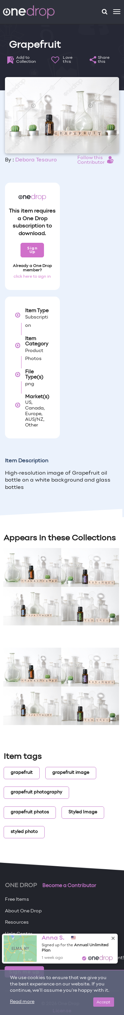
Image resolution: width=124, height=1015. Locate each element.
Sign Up (32, 250)
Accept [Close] (104, 1001)
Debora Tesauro (36, 160)
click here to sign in (32, 277)
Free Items (17, 899)
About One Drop (23, 911)
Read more (22, 1002)
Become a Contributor (69, 885)
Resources (17, 922)
